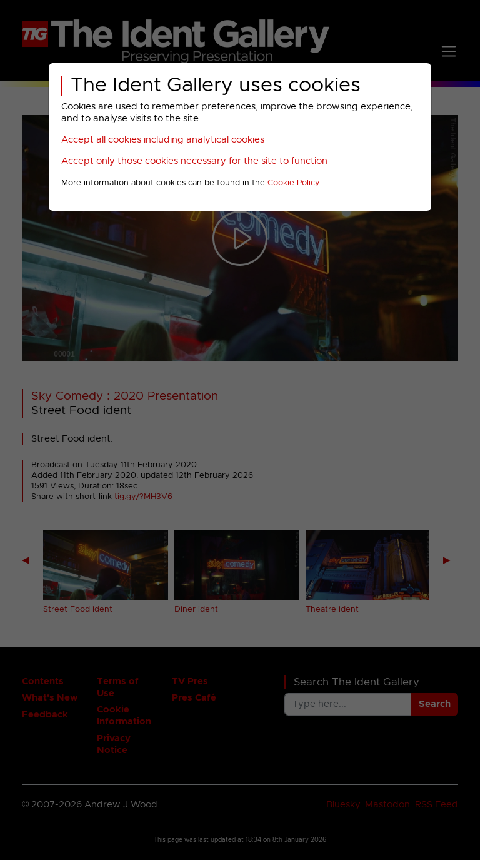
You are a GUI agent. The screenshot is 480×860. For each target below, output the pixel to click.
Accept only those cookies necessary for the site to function (194, 161)
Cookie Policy (294, 183)
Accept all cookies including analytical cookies (162, 139)
